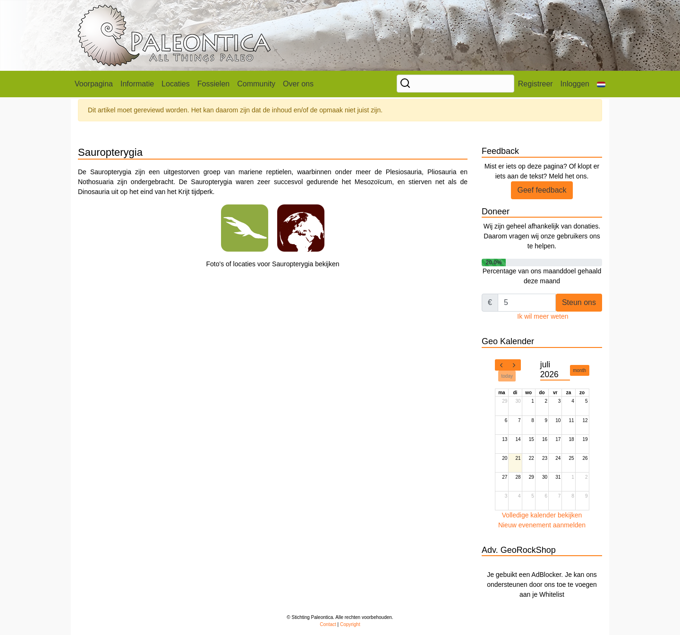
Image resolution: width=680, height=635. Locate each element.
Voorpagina (94, 84)
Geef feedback (541, 190)
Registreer (535, 84)
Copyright (350, 624)
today (507, 376)
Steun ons (579, 302)
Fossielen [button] (213, 84)
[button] (601, 84)
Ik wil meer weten (542, 316)
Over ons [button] (298, 84)
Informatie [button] (137, 84)
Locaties (176, 84)
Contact (328, 624)
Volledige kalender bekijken (542, 515)
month (579, 370)
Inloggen (575, 84)
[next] (514, 365)
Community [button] (256, 84)
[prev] (501, 365)
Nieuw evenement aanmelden (542, 525)
